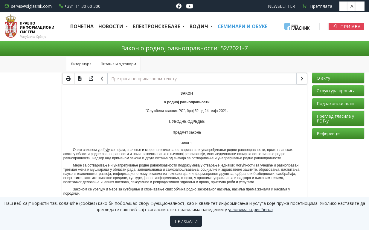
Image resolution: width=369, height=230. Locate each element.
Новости (111, 26)
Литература (81, 63)
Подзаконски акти (335, 103)
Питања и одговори (118, 63)
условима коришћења (250, 209)
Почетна (82, 26)
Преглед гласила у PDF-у (335, 118)
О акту (323, 78)
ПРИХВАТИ (186, 221)
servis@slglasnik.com (28, 6)
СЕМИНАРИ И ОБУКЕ (242, 26)
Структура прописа (336, 90)
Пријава (346, 26)
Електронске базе (157, 26)
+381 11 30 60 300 (79, 6)
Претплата (317, 6)
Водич (199, 26)
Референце (328, 133)
